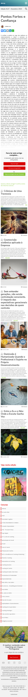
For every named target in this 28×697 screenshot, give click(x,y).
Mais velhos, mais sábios (8, 582)
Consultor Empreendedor (8, 526)
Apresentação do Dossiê (8, 540)
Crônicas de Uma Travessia (11, 192)
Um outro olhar (5, 512)
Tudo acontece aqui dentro (8, 614)
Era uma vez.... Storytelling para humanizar (12, 586)
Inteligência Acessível (7, 621)
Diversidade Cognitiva (7, 519)
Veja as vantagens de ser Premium (14, 174)
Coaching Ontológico (7, 610)
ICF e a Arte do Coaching (8, 536)
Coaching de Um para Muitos (9, 607)
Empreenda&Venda (6, 579)
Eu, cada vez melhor (7, 593)
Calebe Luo (6, 26)
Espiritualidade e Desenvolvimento (10, 603)
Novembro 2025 (5, 457)
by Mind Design (14, 694)
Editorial (4, 508)
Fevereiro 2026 (5, 349)
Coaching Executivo (6, 565)
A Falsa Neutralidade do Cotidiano (10, 522)
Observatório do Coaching (8, 561)
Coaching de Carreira (7, 568)
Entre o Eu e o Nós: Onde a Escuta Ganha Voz (12, 414)
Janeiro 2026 (4, 406)
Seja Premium (14, 657)
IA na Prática (5, 617)
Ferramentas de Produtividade (9, 575)
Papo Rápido (5, 533)
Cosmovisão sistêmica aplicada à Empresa (11, 242)
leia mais (7, 257)
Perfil (3, 515)
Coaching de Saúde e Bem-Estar (10, 572)
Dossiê (3, 543)
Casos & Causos (6, 547)
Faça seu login (14, 164)
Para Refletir (5, 589)
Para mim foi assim (6, 600)
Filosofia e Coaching (7, 558)
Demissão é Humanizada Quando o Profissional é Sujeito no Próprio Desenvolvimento (14, 359)
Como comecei (5, 596)
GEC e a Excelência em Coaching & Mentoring (13, 554)
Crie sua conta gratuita (14, 168)
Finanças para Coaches (7, 551)
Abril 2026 (3, 287)
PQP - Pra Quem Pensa (7, 529)
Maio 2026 (3, 235)
